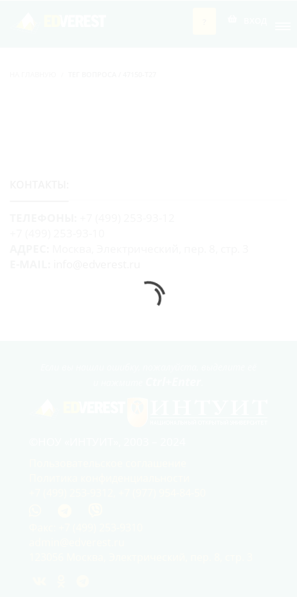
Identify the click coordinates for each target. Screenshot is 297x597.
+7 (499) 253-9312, (73, 493)
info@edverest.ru (96, 264)
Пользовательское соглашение (107, 463)
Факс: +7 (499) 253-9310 (86, 527)
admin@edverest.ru (77, 542)
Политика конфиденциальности (109, 478)
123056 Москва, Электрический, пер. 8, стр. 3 (141, 557)
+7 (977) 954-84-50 (162, 493)
